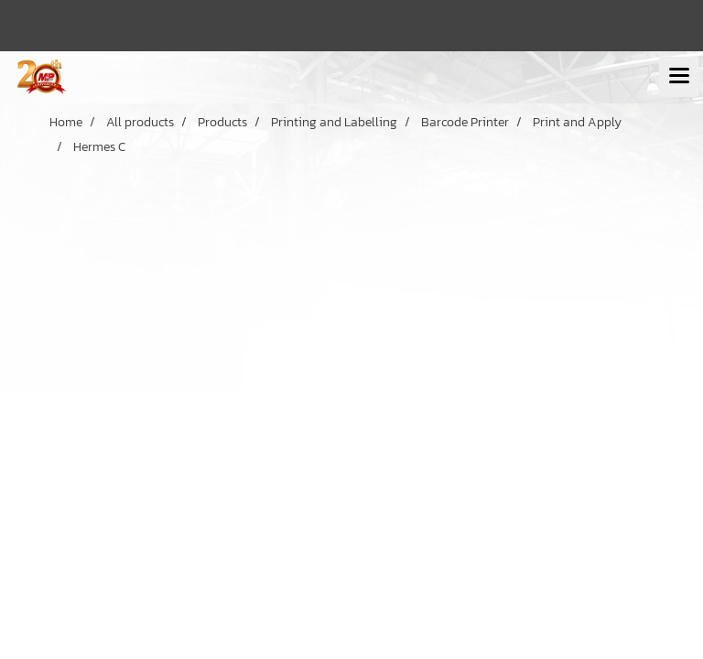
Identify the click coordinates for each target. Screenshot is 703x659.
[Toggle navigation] (679, 77)
